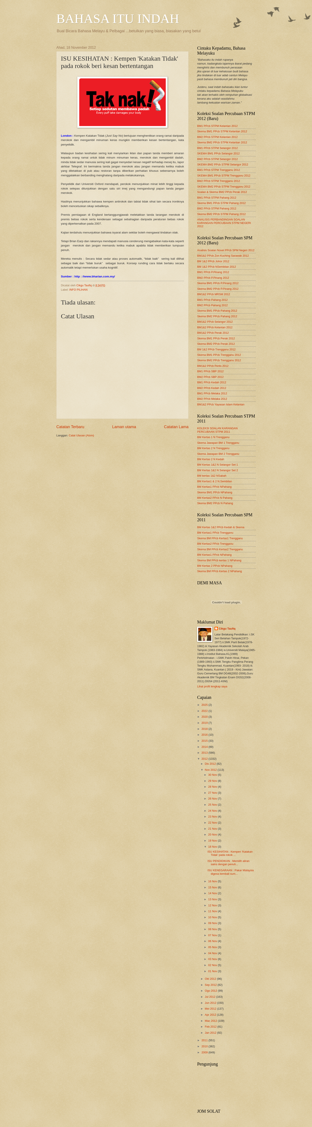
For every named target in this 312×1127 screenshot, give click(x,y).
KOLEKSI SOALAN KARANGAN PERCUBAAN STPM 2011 (217, 430)
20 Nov (213, 834)
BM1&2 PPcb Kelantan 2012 (214, 327)
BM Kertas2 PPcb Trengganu (215, 543)
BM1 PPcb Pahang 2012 (212, 299)
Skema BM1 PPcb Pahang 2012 (217, 310)
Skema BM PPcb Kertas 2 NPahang (219, 571)
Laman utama (124, 427)
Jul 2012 (210, 996)
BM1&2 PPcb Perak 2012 (213, 332)
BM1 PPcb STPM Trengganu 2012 (218, 170)
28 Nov (213, 786)
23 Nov (213, 816)
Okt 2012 (211, 978)
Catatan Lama (176, 427)
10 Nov (213, 917)
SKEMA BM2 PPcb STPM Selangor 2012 (222, 164)
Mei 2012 (211, 1008)
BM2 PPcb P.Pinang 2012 (213, 277)
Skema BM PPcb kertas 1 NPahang (219, 560)
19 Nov (213, 840)
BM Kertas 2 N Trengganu (213, 448)
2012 (205, 758)
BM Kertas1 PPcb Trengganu (215, 532)
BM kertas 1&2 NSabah (211, 475)
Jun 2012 (211, 1002)
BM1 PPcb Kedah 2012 (211, 382)
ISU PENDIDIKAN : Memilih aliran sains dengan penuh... (229, 862)
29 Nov (213, 780)
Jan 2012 (211, 1032)
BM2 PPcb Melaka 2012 (212, 398)
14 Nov (213, 893)
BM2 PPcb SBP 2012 (210, 377)
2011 (205, 1040)
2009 (205, 1052)
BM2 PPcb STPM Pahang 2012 (216, 208)
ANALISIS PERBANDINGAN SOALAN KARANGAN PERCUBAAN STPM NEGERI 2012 (224, 223)
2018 (205, 728)
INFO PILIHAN (78, 289)
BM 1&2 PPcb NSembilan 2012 (216, 266)
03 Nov (213, 959)
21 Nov (213, 828)
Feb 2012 (211, 1026)
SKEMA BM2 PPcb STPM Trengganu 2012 (223, 186)
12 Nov (213, 905)
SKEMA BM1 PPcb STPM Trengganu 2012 (223, 175)
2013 (205, 752)
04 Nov (213, 953)
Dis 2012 (210, 763)
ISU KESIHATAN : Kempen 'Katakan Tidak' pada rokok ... (230, 853)
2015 (205, 740)
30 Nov (213, 774)
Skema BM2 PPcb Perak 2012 (216, 343)
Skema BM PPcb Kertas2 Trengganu (220, 549)
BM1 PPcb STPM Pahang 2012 (216, 197)
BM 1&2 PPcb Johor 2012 (213, 261)
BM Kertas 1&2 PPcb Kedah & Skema (220, 527)
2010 (205, 1046)
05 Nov (213, 947)
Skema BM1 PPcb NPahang (214, 492)
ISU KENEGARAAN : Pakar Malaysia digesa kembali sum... (231, 872)
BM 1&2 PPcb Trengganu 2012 (216, 349)
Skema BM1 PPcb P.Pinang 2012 (218, 283)
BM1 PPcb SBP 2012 (210, 371)
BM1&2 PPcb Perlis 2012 (213, 366)
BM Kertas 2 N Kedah (210, 459)
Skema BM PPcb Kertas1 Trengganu (220, 538)
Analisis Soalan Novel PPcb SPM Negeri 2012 (225, 250)
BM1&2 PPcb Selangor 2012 (215, 321)
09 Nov (213, 923)
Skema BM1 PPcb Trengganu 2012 (219, 354)
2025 (205, 704)
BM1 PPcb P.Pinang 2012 (213, 272)
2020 (205, 716)
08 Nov (213, 929)
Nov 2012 (211, 769)
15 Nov (213, 887)
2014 (205, 746)
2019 (205, 722)
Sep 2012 (211, 984)
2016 (205, 734)
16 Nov (213, 881)
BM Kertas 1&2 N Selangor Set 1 (217, 464)
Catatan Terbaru (70, 427)
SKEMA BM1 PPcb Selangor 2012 (218, 153)
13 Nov (213, 899)
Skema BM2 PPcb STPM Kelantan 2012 (222, 142)
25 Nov (213, 804)
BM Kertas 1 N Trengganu (213, 437)
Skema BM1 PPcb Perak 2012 (216, 338)
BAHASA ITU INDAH (117, 18)
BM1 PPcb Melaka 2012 (212, 393)
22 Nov (213, 822)
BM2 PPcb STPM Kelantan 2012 (217, 137)
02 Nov (213, 965)
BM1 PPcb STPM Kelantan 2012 (217, 126)
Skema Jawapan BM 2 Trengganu (218, 453)
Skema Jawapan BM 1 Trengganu (218, 442)
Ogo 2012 (211, 990)
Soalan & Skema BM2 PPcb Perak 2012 (222, 192)
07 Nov (213, 935)
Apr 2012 (211, 1014)
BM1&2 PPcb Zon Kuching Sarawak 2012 (223, 255)
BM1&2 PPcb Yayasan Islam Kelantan (220, 404)
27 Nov (213, 792)
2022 (205, 710)
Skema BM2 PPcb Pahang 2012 (217, 316)
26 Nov (213, 798)
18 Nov (213, 846)
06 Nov (213, 941)
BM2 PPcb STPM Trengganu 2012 (218, 181)
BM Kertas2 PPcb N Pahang (214, 497)
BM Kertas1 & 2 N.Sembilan (214, 481)
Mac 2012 (211, 1020)
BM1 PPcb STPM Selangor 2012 (217, 148)
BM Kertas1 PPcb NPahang (214, 486)
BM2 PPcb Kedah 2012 (211, 388)
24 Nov (213, 810)
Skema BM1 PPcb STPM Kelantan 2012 (222, 131)
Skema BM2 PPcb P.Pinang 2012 (218, 288)
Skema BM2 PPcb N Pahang (215, 503)
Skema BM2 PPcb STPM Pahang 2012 (221, 214)
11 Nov (213, 911)
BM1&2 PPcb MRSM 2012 (213, 294)
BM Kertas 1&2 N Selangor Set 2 (217, 470)
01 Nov (213, 971)
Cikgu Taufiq (227, 628)
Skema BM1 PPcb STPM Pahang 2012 (221, 203)
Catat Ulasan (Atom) (81, 435)
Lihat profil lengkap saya (212, 686)
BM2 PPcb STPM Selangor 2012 (217, 159)
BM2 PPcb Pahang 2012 (212, 305)
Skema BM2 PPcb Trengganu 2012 (219, 360)
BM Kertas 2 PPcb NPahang (214, 565)
